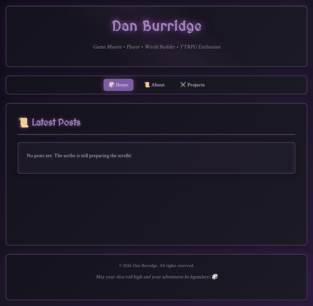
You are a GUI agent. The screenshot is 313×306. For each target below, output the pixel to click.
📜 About (154, 85)
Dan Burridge (157, 27)
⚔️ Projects (192, 85)
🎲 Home (118, 85)
